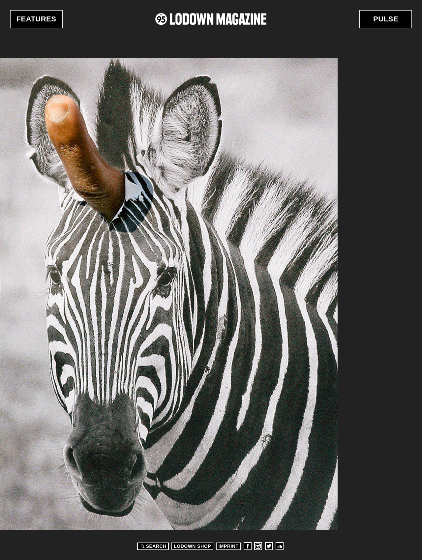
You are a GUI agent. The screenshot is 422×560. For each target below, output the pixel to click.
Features (36, 19)
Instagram (258, 546)
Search (152, 546)
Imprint (228, 546)
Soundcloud (280, 546)
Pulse (385, 19)
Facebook (248, 546)
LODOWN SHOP (192, 546)
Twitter (269, 546)
